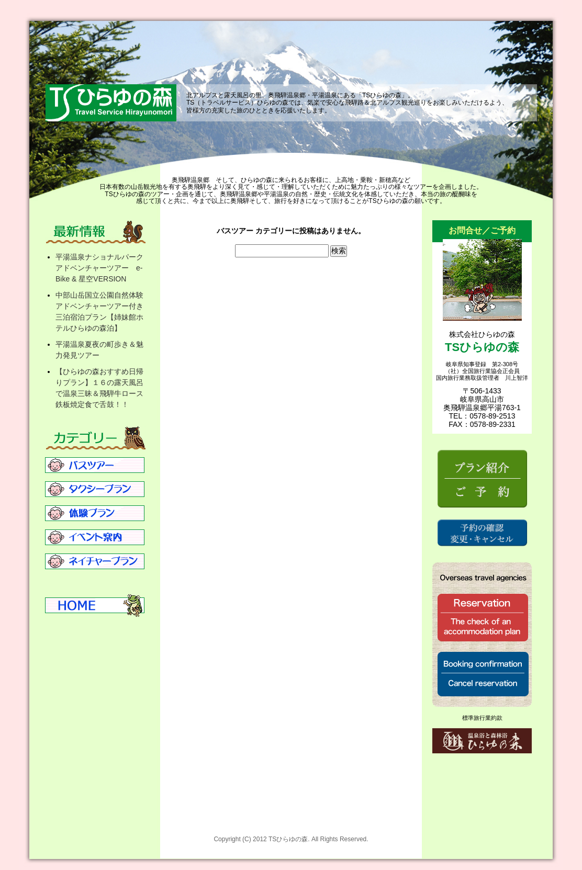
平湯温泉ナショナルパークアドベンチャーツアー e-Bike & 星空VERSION (99, 268)
